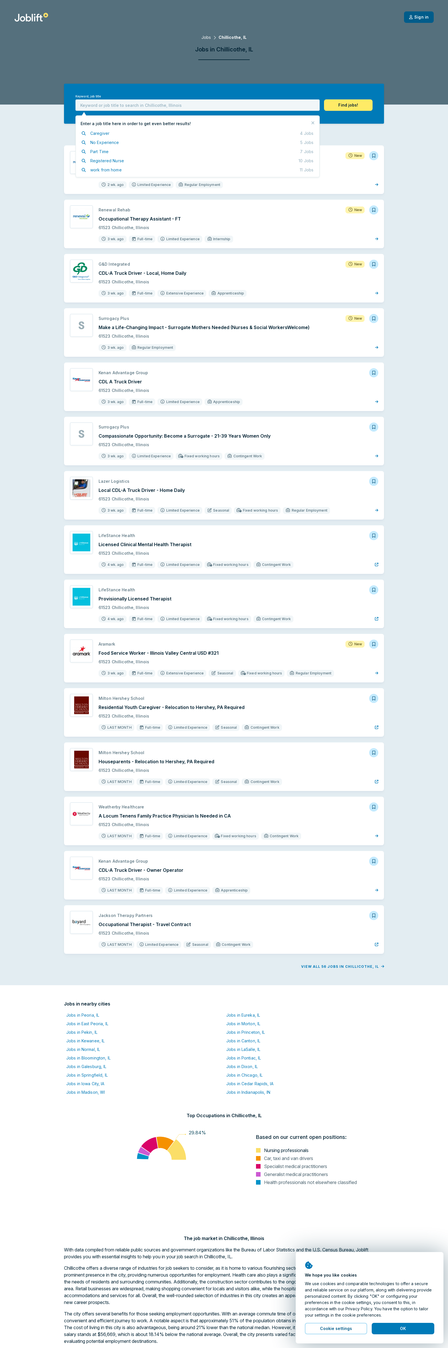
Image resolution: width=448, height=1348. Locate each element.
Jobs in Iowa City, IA (85, 1083)
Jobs (206, 37)
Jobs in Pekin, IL (81, 1032)
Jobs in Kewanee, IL (85, 1040)
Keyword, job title (88, 96)
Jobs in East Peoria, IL (87, 1023)
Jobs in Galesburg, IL (86, 1066)
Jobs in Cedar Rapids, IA (249, 1083)
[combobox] (197, 105)
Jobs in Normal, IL (83, 1049)
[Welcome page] (31, 17)
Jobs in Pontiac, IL (243, 1057)
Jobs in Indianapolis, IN (248, 1092)
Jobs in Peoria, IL (82, 1015)
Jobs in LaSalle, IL (243, 1049)
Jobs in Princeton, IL (245, 1032)
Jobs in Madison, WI (85, 1092)
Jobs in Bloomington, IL (88, 1057)
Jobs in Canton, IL (243, 1040)
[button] (348, 105)
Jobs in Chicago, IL (244, 1075)
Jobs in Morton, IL (243, 1023)
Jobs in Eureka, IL (243, 1015)
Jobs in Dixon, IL (242, 1066)
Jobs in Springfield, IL (87, 1075)
